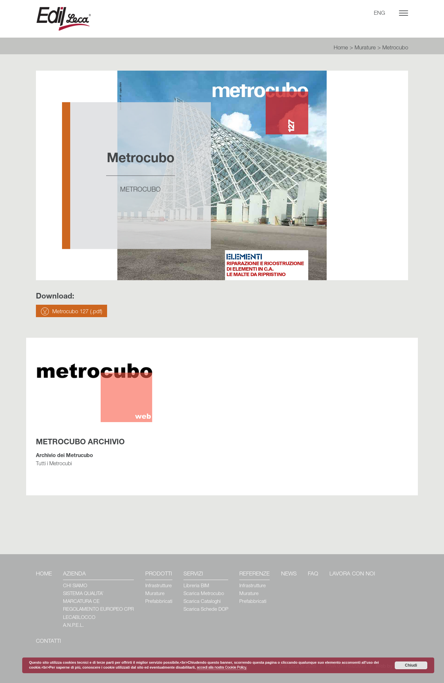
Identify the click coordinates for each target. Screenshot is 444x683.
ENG (379, 13)
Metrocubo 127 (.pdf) (77, 312)
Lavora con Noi (352, 574)
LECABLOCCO (79, 617)
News (289, 574)
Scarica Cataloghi (202, 601)
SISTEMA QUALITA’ (83, 593)
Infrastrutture (158, 586)
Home (341, 48)
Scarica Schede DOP (205, 609)
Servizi (193, 574)
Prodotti (158, 574)
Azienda (74, 574)
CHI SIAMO (75, 586)
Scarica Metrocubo (203, 593)
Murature (365, 48)
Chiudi (411, 665)
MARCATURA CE (81, 601)
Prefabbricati (158, 601)
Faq (313, 574)
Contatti (48, 641)
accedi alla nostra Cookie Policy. (222, 668)
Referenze (254, 574)
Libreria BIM (196, 586)
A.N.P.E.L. (73, 625)
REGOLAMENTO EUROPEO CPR (98, 609)
